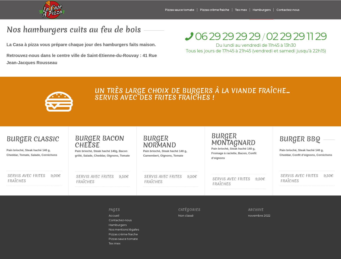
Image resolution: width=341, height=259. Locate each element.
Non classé (186, 215)
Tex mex (114, 243)
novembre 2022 (259, 215)
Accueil (114, 215)
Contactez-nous (120, 220)
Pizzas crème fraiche (123, 234)
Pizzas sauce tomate (123, 239)
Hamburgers (118, 225)
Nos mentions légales (124, 229)
